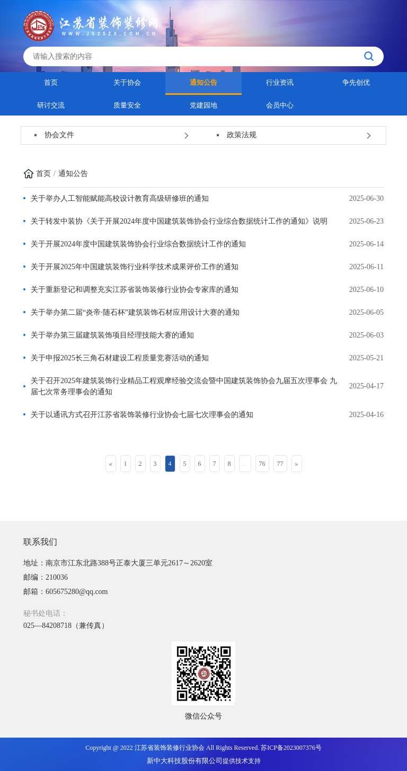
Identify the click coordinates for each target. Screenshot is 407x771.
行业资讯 (280, 82)
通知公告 (203, 82)
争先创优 (356, 82)
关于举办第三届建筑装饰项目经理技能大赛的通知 (112, 335)
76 (262, 463)
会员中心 (280, 105)
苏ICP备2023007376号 (291, 747)
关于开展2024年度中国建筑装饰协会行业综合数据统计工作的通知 (138, 244)
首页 (51, 82)
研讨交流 (51, 105)
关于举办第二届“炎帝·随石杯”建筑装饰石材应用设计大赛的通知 (135, 312)
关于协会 (127, 82)
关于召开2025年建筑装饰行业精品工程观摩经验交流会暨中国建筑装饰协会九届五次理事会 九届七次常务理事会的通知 (184, 386)
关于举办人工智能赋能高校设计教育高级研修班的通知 (120, 198)
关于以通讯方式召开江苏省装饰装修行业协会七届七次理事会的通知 (142, 415)
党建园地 (203, 105)
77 (280, 463)
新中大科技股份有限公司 (185, 761)
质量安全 (127, 105)
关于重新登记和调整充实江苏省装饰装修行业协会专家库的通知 (134, 290)
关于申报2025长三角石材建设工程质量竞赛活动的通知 (120, 358)
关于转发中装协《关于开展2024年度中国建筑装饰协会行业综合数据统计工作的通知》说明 (179, 221)
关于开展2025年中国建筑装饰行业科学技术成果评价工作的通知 (134, 267)
